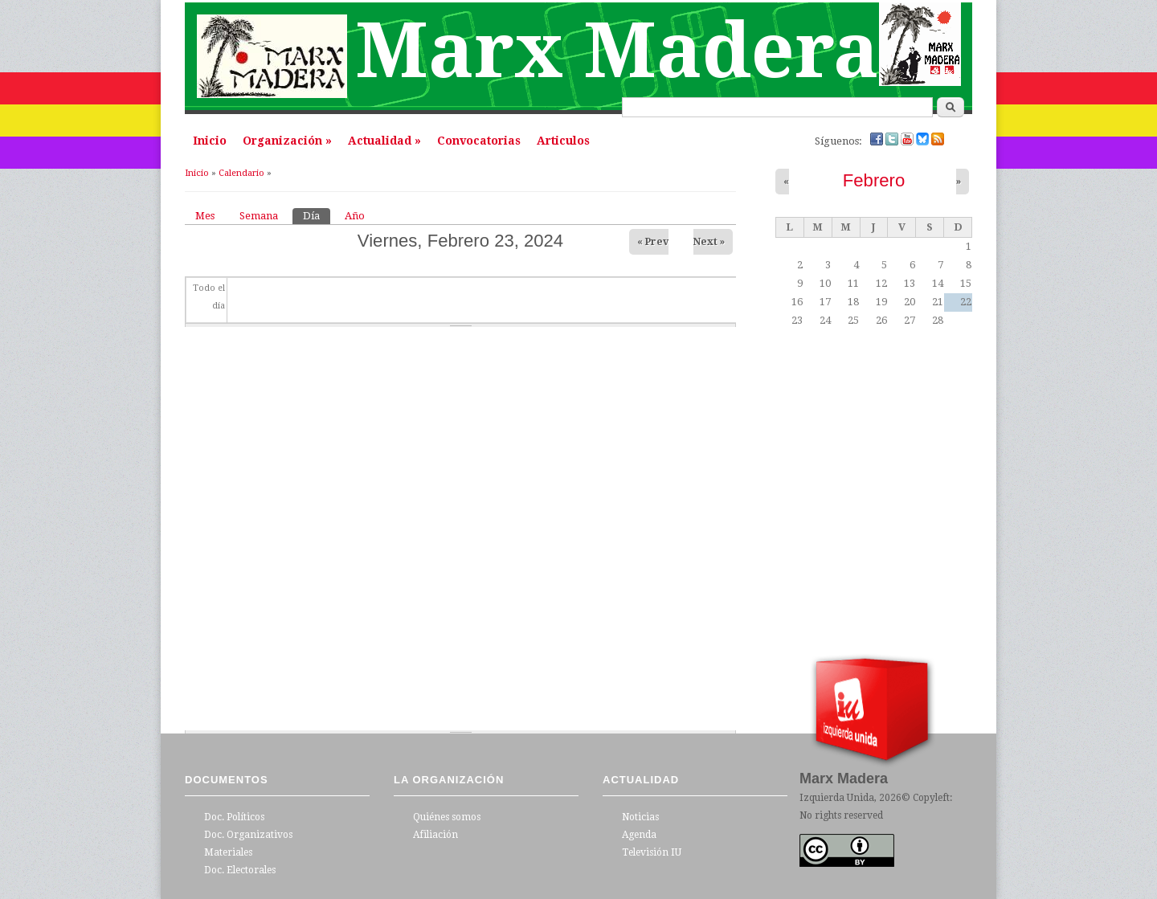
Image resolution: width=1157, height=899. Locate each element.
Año (355, 216)
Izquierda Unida (836, 797)
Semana (258, 216)
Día (316, 215)
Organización (287, 140)
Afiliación (435, 834)
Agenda (639, 834)
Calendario (241, 173)
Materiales (228, 852)
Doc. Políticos (234, 817)
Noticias (640, 817)
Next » (709, 241)
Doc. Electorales (240, 870)
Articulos (563, 140)
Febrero (874, 180)
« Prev (652, 241)
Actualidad (384, 140)
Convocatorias (479, 140)
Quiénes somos (446, 817)
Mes (205, 216)
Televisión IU (651, 852)
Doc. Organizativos (248, 834)
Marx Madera (617, 51)
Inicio (210, 140)
